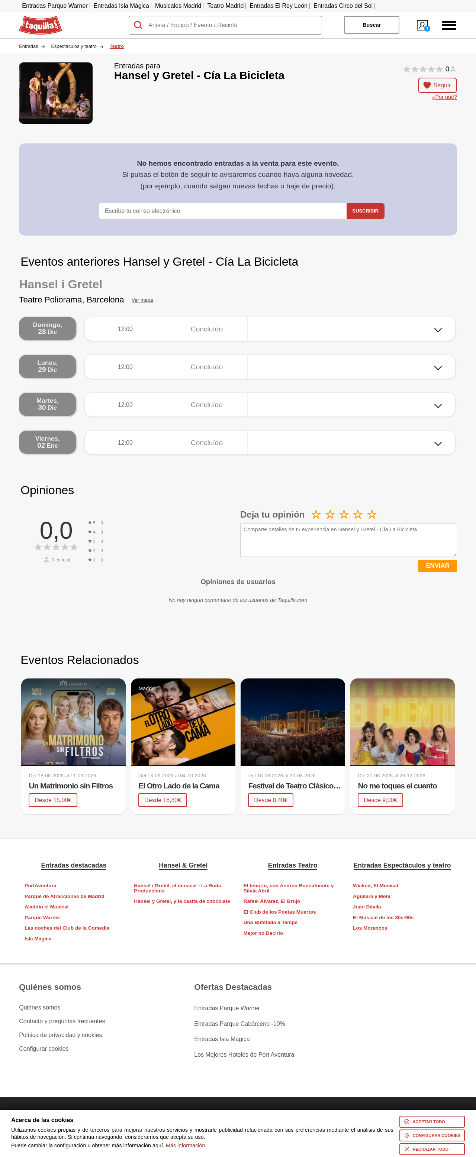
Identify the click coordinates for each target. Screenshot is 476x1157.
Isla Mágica (38, 939)
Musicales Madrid (178, 6)
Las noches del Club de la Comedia (67, 928)
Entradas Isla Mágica (121, 6)
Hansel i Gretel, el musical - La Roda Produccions (177, 888)
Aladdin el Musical (47, 907)
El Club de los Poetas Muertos (280, 912)
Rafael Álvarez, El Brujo (272, 901)
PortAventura (41, 885)
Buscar (372, 25)
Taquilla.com (35, 19)
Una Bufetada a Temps (271, 922)
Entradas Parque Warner (54, 6)
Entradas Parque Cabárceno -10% (239, 1021)
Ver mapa (142, 300)
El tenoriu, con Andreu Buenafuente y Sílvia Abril (289, 888)
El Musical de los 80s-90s (383, 917)
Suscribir (366, 211)
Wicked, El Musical (375, 885)
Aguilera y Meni (371, 896)
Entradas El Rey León (279, 6)
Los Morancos (370, 928)
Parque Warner (42, 917)
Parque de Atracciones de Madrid (64, 896)
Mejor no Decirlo (263, 933)
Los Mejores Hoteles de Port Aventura (244, 1048)
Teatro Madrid (225, 6)
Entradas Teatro (293, 865)
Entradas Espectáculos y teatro (402, 865)
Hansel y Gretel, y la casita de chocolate (182, 901)
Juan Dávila (367, 907)
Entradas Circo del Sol (343, 6)
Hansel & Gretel (183, 865)
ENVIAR (437, 565)
